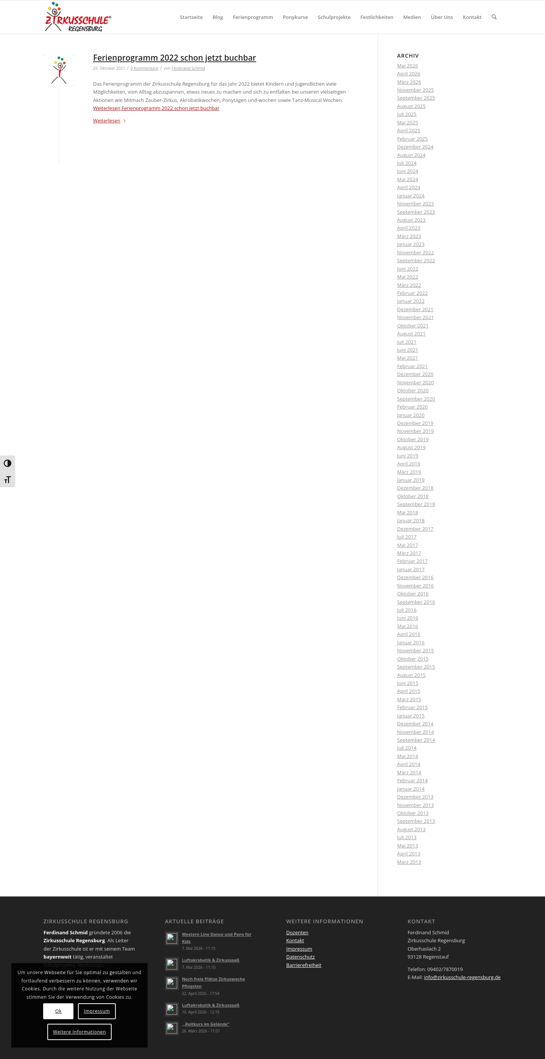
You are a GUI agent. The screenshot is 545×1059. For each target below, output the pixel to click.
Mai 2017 (407, 545)
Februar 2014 (412, 780)
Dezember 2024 (415, 146)
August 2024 (411, 155)
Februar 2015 (412, 707)
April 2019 (408, 463)
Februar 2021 (412, 366)
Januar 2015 (410, 715)
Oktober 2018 (412, 496)
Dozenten (297, 932)
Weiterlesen (156, 108)
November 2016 (415, 585)
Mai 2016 (407, 626)
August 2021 (411, 333)
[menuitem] (191, 17)
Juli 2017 (406, 536)
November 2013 (415, 805)
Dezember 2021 (415, 309)
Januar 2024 (410, 195)
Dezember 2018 (415, 487)
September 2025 (416, 97)
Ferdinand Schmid (188, 68)
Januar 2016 (410, 642)
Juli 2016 (406, 609)
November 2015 (415, 650)
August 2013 (411, 829)
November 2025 (415, 89)
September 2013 (416, 821)
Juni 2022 (407, 268)
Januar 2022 (410, 301)
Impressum (299, 948)
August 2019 (411, 447)
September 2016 (416, 601)
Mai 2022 (407, 276)
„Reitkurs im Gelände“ (205, 1024)
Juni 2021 (407, 349)
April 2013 (408, 853)
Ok (58, 1011)
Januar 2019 (410, 479)
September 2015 (416, 666)
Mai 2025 (407, 122)
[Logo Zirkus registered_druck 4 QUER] (78, 17)
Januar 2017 (410, 569)
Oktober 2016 (412, 593)
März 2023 (409, 236)
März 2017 (409, 553)
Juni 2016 (407, 617)
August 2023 (411, 219)
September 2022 (416, 260)
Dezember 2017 (415, 528)
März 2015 (409, 699)
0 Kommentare (144, 68)
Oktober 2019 (412, 439)
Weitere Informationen (79, 1032)
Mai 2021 (407, 357)
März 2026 (409, 81)
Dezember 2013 (415, 796)
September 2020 (416, 398)
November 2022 (415, 252)
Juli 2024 (406, 163)
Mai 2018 (407, 512)
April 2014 (408, 764)
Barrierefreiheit (303, 965)
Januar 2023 (410, 244)
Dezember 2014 (415, 723)
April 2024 (408, 187)
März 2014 (409, 772)
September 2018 (416, 504)
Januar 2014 (410, 788)
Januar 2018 (410, 520)
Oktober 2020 (412, 390)
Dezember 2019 (415, 423)
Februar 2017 (412, 561)
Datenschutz (300, 956)
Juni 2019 (407, 455)
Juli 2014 (406, 747)
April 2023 (408, 227)
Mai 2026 (407, 65)
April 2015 (408, 691)
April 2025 (408, 130)
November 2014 (415, 731)
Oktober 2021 (412, 325)
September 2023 (416, 211)
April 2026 (408, 73)
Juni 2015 (407, 683)
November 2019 (415, 431)
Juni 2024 (407, 171)
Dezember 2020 (415, 374)
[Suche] (494, 17)
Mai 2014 (407, 756)
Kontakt (295, 940)
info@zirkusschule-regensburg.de (462, 977)
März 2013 (409, 861)
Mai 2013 (407, 845)
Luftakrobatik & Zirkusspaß (211, 960)
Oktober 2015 (412, 658)
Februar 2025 (412, 138)
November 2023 (415, 203)
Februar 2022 (412, 293)
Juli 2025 (406, 114)
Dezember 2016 (415, 577)
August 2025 (411, 106)
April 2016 (408, 634)
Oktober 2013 (412, 813)
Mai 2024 (407, 179)
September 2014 (416, 739)
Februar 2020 (412, 406)
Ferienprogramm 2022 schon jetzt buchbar (174, 57)
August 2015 (411, 675)
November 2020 (415, 382)
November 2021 (415, 317)
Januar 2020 (410, 415)
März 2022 (409, 285)
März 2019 (409, 471)
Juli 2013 (406, 837)
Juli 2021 (406, 341)
